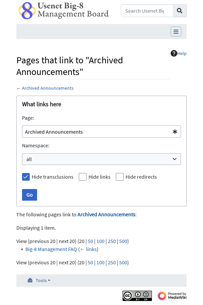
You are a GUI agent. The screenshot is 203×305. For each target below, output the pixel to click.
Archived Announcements (47, 88)
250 (112, 241)
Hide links (99, 176)
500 (123, 241)
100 (100, 241)
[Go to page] (180, 10)
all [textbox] (29, 159)
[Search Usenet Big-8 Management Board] (147, 10)
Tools (41, 280)
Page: (28, 117)
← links (88, 249)
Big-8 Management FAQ (51, 249)
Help (179, 53)
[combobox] (101, 131)
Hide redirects (141, 176)
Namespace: (35, 145)
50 (90, 241)
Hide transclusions (52, 176)
